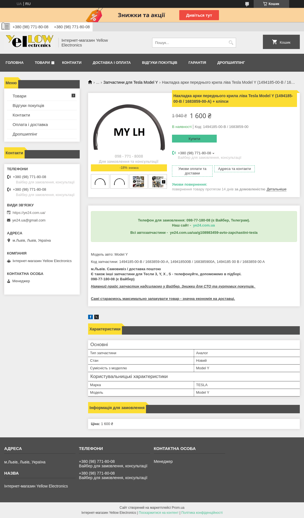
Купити (194, 139)
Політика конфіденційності (202, 513)
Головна (14, 62)
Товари (42, 62)
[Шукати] (231, 43)
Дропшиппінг (231, 62)
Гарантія (197, 62)
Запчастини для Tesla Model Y (130, 82)
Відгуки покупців (159, 62)
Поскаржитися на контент (158, 513)
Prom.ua (178, 508)
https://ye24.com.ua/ (29, 213)
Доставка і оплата (112, 62)
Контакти (72, 62)
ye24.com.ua (204, 225)
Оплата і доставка (30, 124)
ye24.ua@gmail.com (29, 220)
